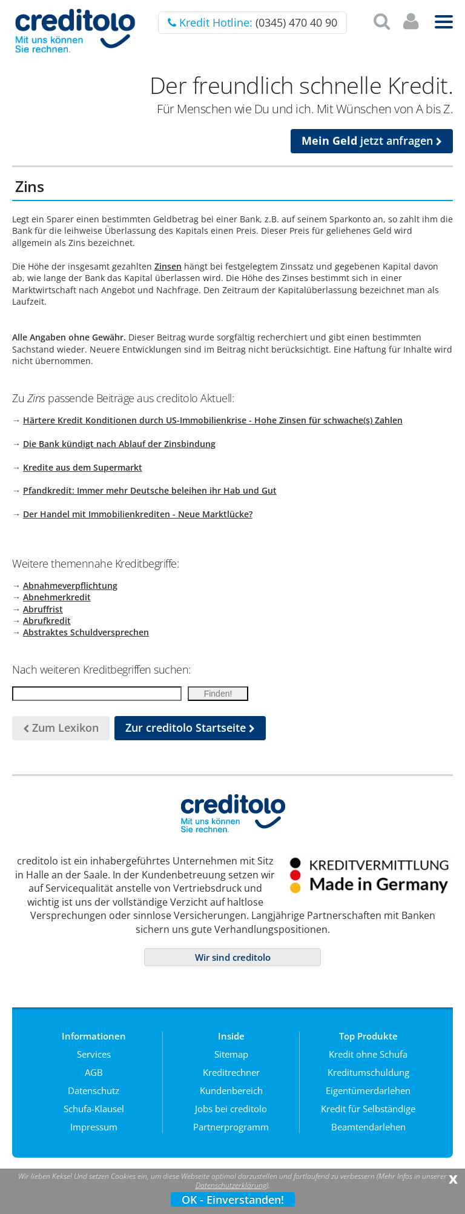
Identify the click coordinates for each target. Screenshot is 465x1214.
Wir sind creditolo (233, 957)
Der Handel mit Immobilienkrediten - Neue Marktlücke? (137, 514)
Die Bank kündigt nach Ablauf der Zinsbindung (119, 443)
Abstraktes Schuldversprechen (86, 632)
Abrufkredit (47, 620)
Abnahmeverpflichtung (70, 585)
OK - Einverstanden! (233, 1199)
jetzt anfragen (372, 140)
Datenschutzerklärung (231, 1185)
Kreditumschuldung (368, 1072)
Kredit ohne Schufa (368, 1054)
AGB (94, 1072)
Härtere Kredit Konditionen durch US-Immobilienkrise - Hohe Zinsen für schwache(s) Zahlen (213, 420)
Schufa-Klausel (94, 1109)
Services (94, 1054)
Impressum (93, 1127)
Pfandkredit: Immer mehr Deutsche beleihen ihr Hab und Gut (150, 490)
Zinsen (168, 266)
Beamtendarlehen (368, 1127)
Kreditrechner (231, 1072)
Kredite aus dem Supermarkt (82, 467)
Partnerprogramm (231, 1127)
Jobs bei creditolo (231, 1109)
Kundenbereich (231, 1090)
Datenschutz (93, 1090)
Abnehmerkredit (57, 597)
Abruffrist (43, 609)
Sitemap (231, 1054)
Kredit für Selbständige (368, 1109)
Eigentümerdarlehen (368, 1090)
